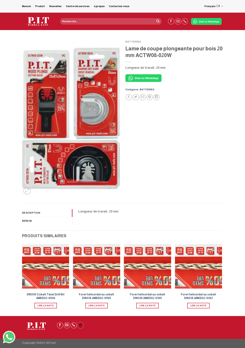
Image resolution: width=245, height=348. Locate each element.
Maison (26, 6)
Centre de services (78, 6)
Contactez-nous (119, 6)
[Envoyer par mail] (143, 97)
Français (213, 6)
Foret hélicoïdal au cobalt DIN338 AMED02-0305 (147, 296)
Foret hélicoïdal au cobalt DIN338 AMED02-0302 (198, 296)
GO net (51, 342)
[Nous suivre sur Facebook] (171, 21)
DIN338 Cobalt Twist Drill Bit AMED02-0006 (46, 296)
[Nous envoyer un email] (178, 21)
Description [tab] (31, 212)
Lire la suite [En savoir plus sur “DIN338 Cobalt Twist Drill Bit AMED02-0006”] (45, 305)
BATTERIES (133, 41)
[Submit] (158, 21)
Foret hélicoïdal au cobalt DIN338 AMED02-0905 (96, 296)
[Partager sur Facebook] (129, 97)
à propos (99, 6)
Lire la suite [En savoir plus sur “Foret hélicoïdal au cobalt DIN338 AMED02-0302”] (198, 305)
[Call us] (185, 21)
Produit (40, 6)
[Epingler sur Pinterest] (149, 97)
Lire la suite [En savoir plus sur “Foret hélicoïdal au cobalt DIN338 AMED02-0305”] (147, 305)
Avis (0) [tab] (27, 220)
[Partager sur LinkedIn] (156, 97)
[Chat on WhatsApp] (206, 21)
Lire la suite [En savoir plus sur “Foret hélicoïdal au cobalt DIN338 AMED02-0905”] (96, 305)
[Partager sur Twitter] (136, 97)
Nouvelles (55, 6)
